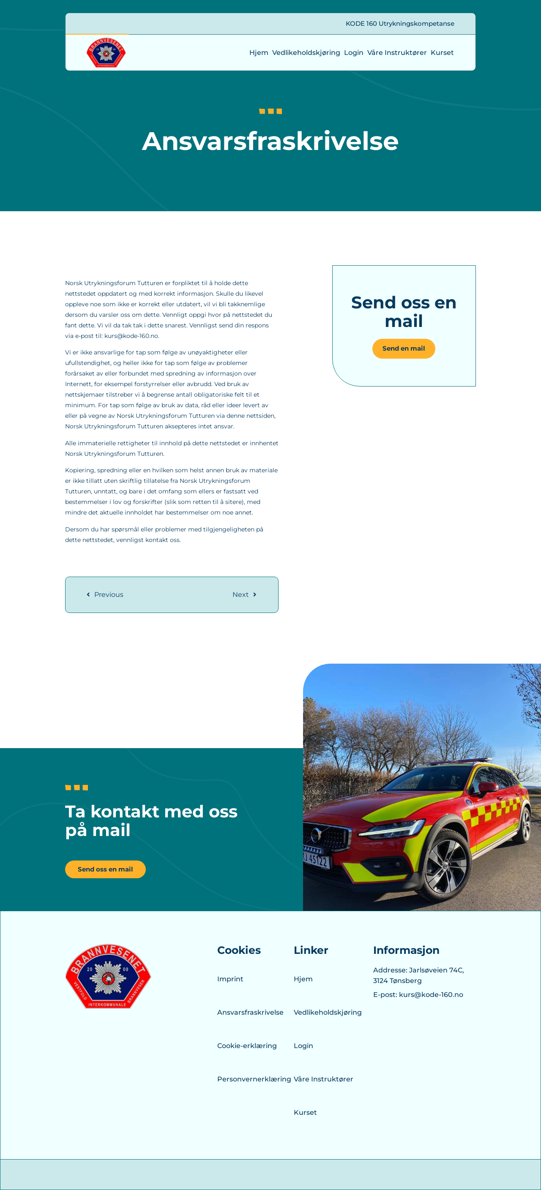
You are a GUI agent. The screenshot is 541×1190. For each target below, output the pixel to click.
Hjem (258, 53)
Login (353, 53)
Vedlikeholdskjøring (306, 53)
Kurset (442, 53)
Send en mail (404, 348)
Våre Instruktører (397, 53)
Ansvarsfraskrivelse (248, 1012)
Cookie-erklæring (247, 1046)
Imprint (230, 979)
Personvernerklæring (248, 1079)
